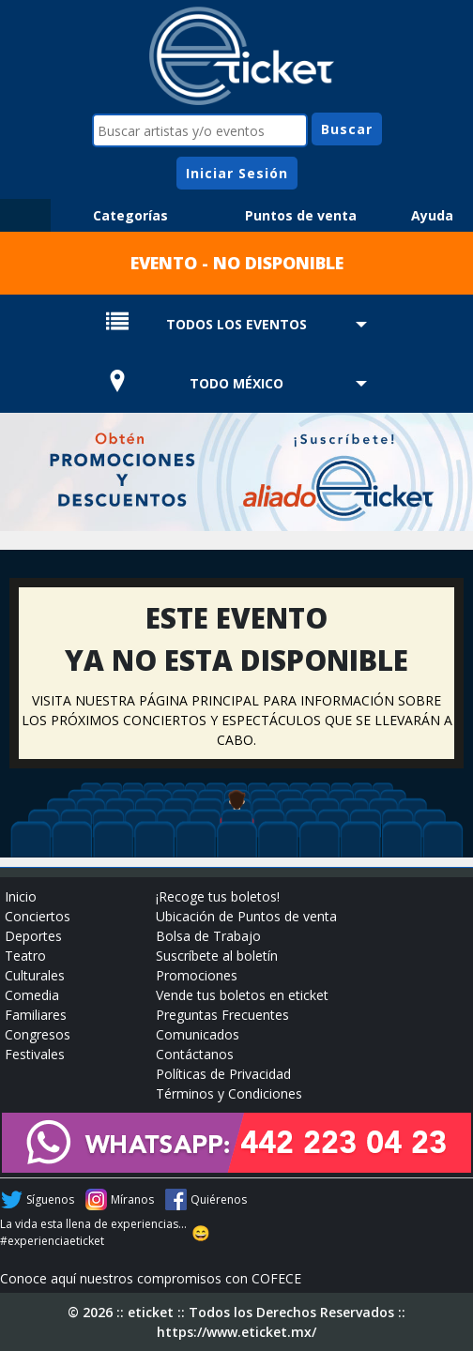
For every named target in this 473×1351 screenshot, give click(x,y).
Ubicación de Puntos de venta (246, 916)
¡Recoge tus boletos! (218, 896)
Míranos (132, 1199)
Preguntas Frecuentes (222, 1015)
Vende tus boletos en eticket (242, 995)
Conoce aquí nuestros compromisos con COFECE (150, 1278)
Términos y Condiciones (229, 1093)
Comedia (32, 995)
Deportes (33, 936)
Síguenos (50, 1199)
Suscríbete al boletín (217, 955)
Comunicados (197, 1034)
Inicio (21, 896)
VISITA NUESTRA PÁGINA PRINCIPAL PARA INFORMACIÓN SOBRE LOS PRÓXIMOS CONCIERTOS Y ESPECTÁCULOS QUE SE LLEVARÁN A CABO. (237, 720)
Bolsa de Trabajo (208, 936)
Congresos (37, 1034)
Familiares (36, 1015)
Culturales (35, 975)
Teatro (25, 955)
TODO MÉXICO (236, 383)
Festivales (35, 1054)
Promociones (196, 975)
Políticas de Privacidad (223, 1074)
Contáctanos (195, 1054)
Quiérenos (219, 1199)
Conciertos (37, 916)
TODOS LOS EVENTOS (236, 324)
